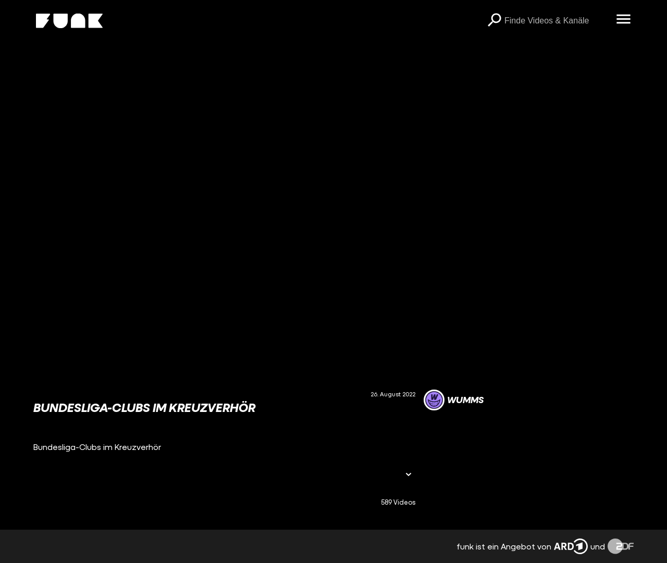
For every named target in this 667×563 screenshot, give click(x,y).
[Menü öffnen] (623, 20)
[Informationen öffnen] (408, 475)
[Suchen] (494, 21)
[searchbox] (556, 21)
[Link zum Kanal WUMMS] (454, 400)
